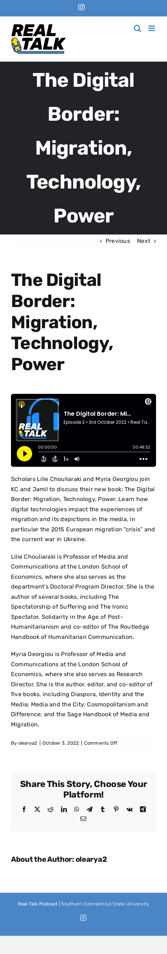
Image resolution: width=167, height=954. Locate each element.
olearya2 (28, 743)
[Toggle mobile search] (137, 28)
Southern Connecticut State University (105, 904)
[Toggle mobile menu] (152, 28)
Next (143, 240)
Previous (118, 240)
